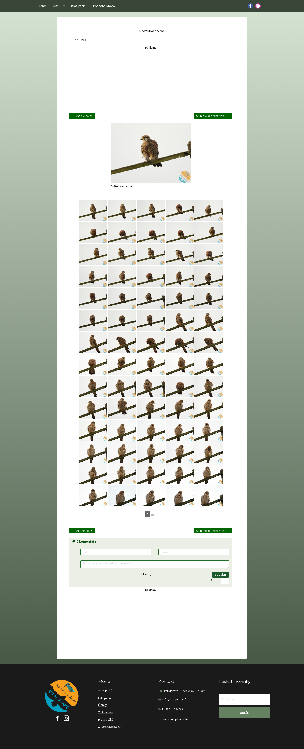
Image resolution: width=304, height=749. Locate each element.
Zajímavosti (105, 712)
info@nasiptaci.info (174, 699)
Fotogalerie (105, 698)
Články (102, 705)
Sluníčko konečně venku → (213, 116)
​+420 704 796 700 (170, 709)
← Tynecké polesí (82, 116)
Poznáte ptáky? (104, 6)
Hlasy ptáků (105, 719)
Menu (57, 6)
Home (42, 6)
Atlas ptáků (78, 6)
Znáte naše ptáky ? (110, 727)
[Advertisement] (150, 79)
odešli (245, 713)
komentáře (84, 541)
